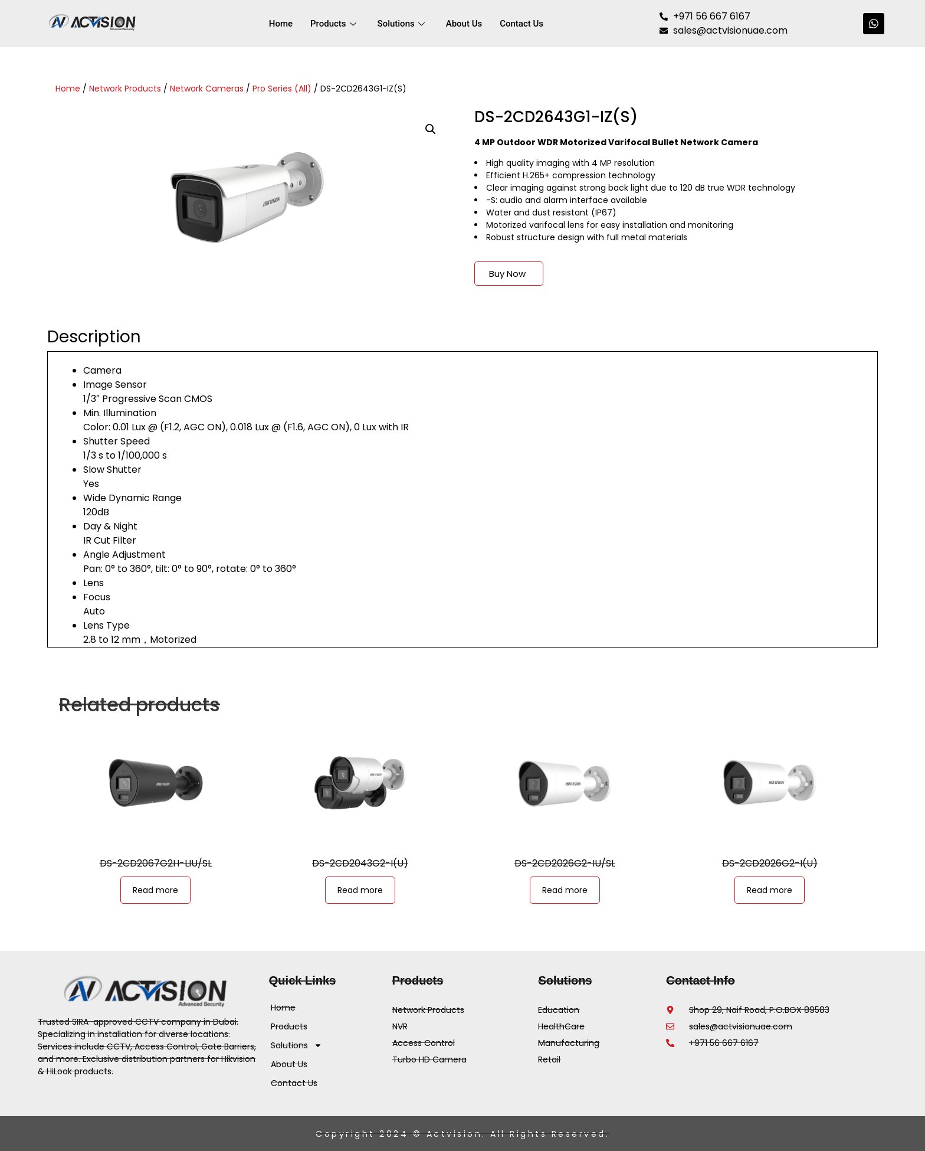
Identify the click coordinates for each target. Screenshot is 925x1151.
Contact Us (521, 23)
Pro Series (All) (281, 88)
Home (281, 23)
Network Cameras (207, 88)
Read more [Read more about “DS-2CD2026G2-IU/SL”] (565, 890)
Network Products (125, 88)
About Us (464, 23)
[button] (430, 129)
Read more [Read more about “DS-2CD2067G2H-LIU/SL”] (155, 890)
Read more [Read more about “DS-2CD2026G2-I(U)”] (769, 890)
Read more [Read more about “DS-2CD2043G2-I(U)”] (360, 890)
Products (333, 23)
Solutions (401, 23)
